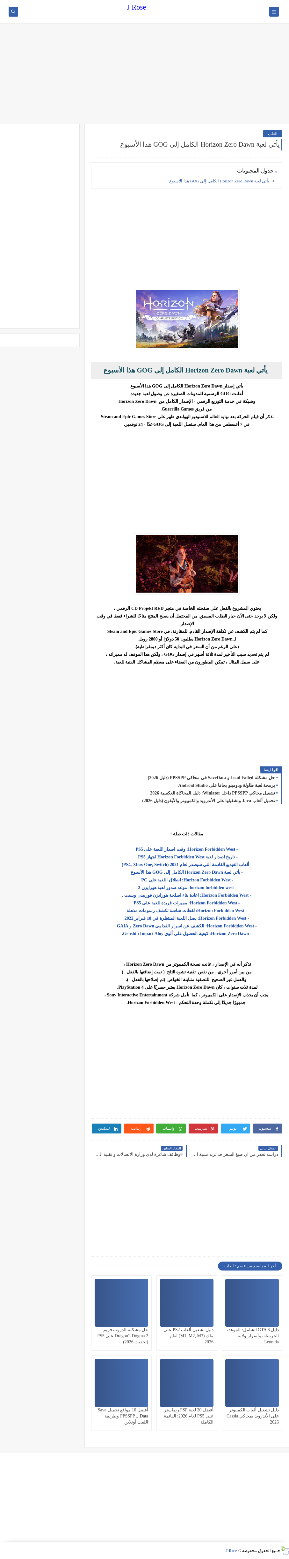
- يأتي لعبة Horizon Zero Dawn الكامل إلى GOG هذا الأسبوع (187, 872)
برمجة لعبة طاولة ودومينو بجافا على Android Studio (226, 785)
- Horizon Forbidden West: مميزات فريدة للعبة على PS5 (187, 903)
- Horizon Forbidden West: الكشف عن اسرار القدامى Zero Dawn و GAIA (186, 926)
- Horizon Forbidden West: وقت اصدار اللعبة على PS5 (187, 849)
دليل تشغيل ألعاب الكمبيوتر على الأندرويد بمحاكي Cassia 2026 (253, 1416)
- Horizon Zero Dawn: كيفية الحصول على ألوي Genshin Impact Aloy (187, 933)
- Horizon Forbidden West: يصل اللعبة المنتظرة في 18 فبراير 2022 (187, 918)
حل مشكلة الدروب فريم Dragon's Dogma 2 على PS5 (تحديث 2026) (122, 1335)
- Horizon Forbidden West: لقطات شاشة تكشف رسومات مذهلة (186, 910)
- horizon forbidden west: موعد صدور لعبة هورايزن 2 (186, 887)
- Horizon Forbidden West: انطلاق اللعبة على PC (186, 880)
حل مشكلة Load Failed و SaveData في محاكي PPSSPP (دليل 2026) (211, 777)
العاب (273, 133)
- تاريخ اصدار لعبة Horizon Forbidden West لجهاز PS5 (186, 857)
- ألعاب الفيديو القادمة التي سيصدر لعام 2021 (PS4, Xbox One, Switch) (187, 864)
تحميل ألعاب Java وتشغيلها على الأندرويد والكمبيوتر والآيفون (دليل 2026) (208, 800)
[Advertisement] (144, 74)
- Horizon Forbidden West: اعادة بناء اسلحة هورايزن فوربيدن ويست (187, 895)
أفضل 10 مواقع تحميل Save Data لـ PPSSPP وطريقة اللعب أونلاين (123, 1416)
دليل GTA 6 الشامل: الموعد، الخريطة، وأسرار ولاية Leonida (253, 1335)
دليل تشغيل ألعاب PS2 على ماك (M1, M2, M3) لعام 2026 (188, 1335)
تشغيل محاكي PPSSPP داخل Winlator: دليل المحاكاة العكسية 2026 (212, 793)
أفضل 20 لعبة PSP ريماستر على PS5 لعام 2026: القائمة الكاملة (188, 1416)
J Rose (136, 7)
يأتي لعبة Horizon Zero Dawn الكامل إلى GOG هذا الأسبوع (219, 181)
